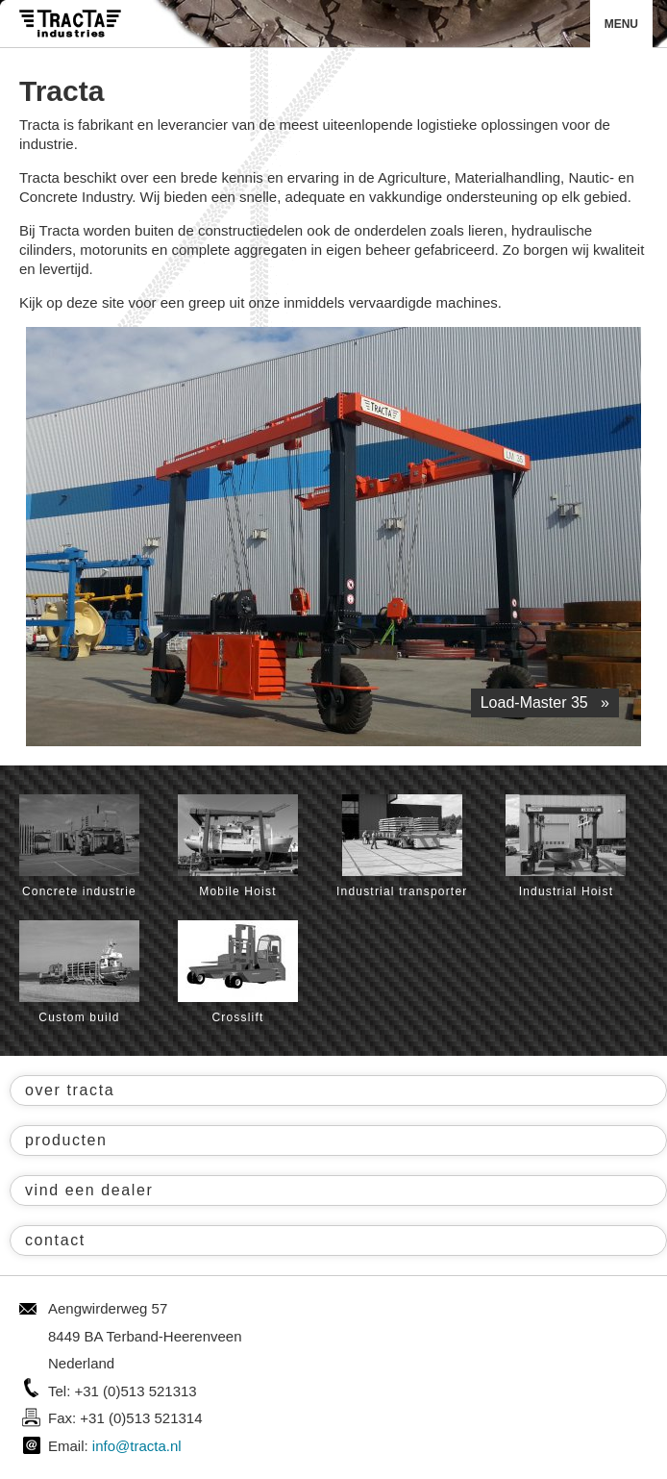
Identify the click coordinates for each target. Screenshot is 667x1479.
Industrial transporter (401, 846)
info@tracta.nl (137, 1446)
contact (55, 1240)
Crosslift (238, 972)
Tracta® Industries (70, 23)
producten (66, 1140)
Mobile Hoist (238, 846)
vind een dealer (89, 1190)
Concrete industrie (79, 846)
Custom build (79, 972)
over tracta (69, 1090)
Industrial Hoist (566, 846)
